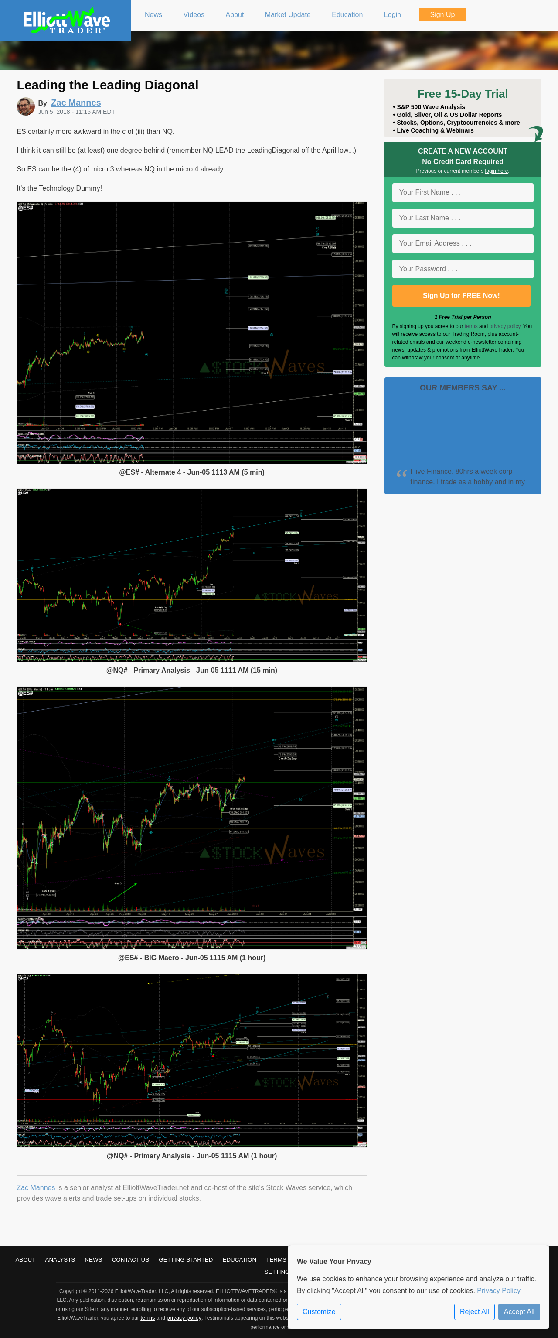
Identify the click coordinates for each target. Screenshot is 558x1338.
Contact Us (130, 1259)
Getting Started (186, 1259)
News (93, 1259)
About (25, 1259)
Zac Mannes (36, 1187)
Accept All (519, 1311)
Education (240, 1259)
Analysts (60, 1259)
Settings (279, 1272)
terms (471, 326)
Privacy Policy (499, 1290)
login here (496, 171)
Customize (319, 1311)
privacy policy (504, 326)
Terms (276, 1259)
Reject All (474, 1311)
